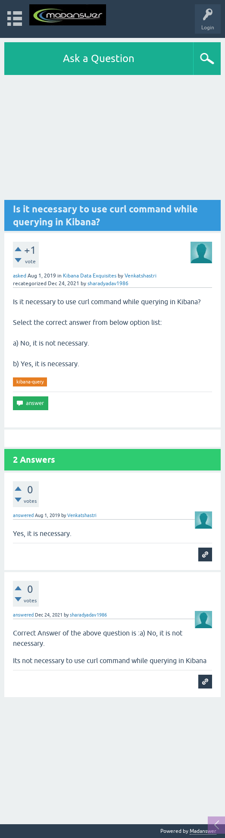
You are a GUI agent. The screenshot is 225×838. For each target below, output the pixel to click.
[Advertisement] (112, 139)
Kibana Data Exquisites (89, 276)
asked (19, 276)
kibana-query (30, 381)
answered (23, 515)
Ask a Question (98, 58)
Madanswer (203, 831)
